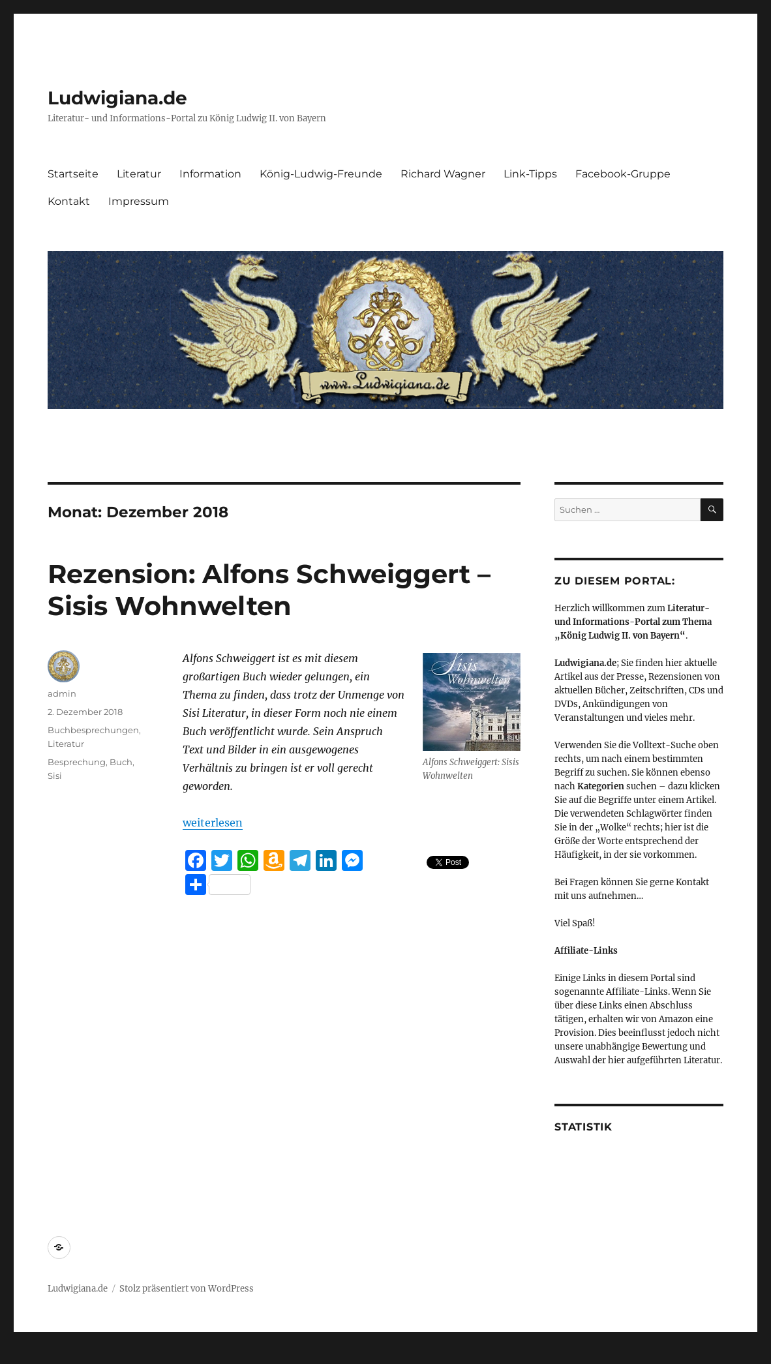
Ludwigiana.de (117, 98)
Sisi (55, 775)
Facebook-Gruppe (623, 174)
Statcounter (31, 1354)
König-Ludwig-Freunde (321, 174)
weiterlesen (213, 822)
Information (210, 174)
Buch (121, 762)
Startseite (73, 174)
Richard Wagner (443, 174)
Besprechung (77, 762)
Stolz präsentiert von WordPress (186, 1288)
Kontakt (69, 201)
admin (62, 693)
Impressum (138, 201)
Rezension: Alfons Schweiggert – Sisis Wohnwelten (269, 590)
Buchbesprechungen (93, 730)
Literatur (139, 174)
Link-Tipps (530, 174)
